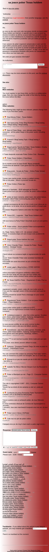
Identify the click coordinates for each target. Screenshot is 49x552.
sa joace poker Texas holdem (13, 498)
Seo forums (29, 546)
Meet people (35, 546)
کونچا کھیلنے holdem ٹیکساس (12, 510)
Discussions (23, 546)
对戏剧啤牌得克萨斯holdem (12, 512)
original (5, 20)
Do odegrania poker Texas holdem (14, 494)
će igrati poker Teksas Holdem (13, 502)
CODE (20, 442)
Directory (41, 546)
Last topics (20, 544)
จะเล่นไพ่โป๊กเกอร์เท (9, 506)
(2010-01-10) (16, 14)
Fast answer (22, 67)
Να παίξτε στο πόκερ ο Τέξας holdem (15, 468)
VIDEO (34, 442)
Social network (11, 546)
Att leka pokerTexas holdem (12, 503)
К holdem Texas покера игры (13, 500)
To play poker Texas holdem (12, 469)
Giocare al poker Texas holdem (13, 485)
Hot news (17, 546)
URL (25, 442)
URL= (30, 442)
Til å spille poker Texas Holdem (13, 493)
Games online (14, 544)
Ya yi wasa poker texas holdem (13, 477)
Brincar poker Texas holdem (12, 496)
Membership (34, 544)
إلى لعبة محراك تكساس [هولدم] (13, 459)
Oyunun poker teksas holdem (13, 508)
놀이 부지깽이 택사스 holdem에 (13, 489)
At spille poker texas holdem (12, 464)
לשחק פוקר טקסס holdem (11, 479)
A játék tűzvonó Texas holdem (13, 483)
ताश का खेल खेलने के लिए (10, 481)
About (39, 544)
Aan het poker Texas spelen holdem (15, 491)
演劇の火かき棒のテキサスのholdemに (16, 487)
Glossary (26, 544)
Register (33, 447)
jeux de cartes (14, 8)
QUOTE (15, 442)
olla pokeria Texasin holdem (12, 475)
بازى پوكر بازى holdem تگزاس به (13, 473)
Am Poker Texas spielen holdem (14, 466)
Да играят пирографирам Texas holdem (17, 460)
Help (29, 544)
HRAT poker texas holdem (11, 462)
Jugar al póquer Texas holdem (13, 471)
